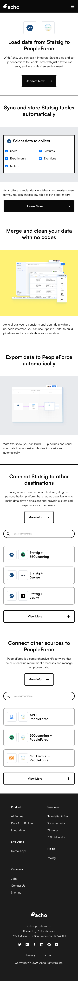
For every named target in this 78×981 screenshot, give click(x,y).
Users (13, 151)
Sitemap (16, 892)
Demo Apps (18, 851)
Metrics (14, 166)
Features (49, 151)
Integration (18, 830)
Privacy (30, 955)
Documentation (56, 823)
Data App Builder (22, 823)
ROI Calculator (56, 837)
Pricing (51, 858)
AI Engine (17, 816)
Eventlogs (50, 158)
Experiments (18, 158)
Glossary (52, 830)
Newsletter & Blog (58, 816)
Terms (47, 955)
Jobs (14, 878)
